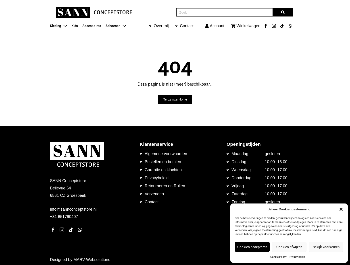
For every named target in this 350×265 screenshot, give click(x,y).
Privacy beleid (297, 257)
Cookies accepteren (252, 247)
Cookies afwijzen (289, 247)
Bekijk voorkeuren (326, 247)
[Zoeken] (283, 12)
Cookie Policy (278, 257)
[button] (341, 209)
